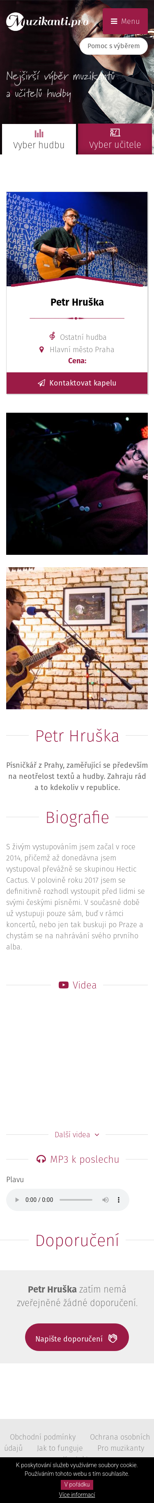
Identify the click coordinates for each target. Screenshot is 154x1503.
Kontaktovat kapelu (77, 383)
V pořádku (77, 1484)
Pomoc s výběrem (113, 46)
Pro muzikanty (120, 1448)
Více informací (77, 1494)
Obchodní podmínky (43, 1437)
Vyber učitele (115, 137)
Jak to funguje (60, 1448)
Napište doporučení (77, 1338)
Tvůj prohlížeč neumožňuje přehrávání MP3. (67, 1200)
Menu (125, 20)
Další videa (77, 1134)
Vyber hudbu (39, 138)
